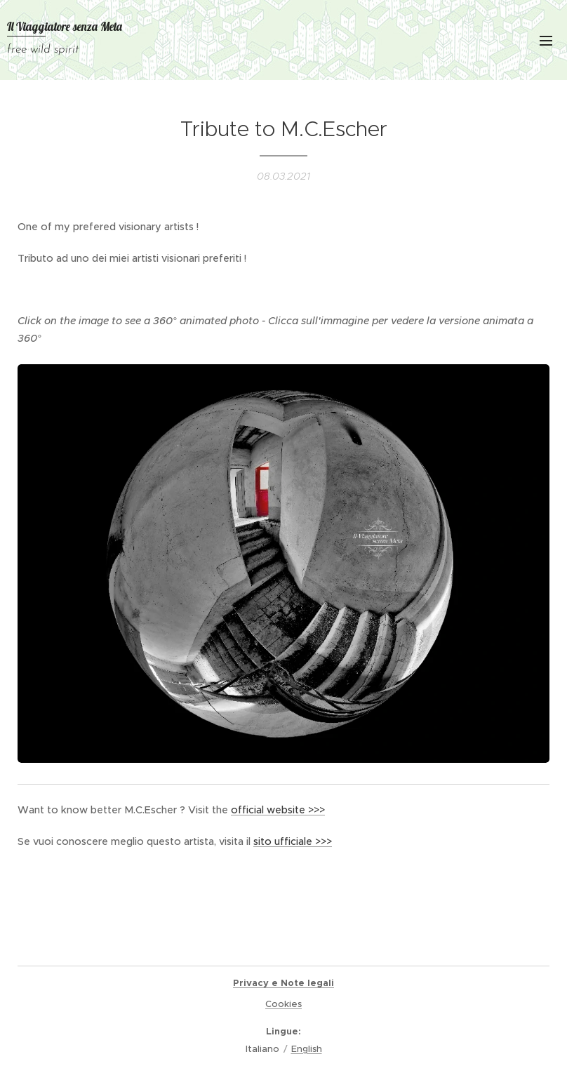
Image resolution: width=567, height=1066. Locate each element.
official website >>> (278, 810)
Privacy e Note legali (283, 983)
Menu (546, 40)
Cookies (283, 1004)
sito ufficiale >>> (292, 841)
